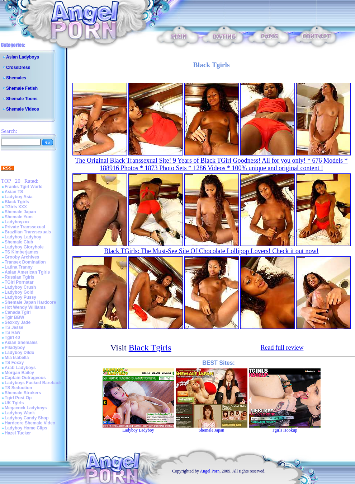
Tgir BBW (14, 317)
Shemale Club (19, 242)
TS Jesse (14, 327)
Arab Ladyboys (20, 367)
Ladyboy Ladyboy (23, 236)
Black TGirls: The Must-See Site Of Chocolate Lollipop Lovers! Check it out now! (211, 251)
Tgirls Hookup (284, 430)
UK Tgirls (14, 402)
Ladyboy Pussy (20, 297)
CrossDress (18, 67)
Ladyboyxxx (17, 221)
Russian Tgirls (19, 277)
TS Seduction (18, 387)
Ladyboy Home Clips (26, 428)
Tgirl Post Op (18, 397)
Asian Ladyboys (22, 57)
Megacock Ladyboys (26, 407)
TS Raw (12, 332)
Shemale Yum (19, 216)
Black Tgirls (17, 201)
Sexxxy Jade (17, 322)
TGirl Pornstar (19, 282)
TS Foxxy (14, 362)
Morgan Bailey (19, 372)
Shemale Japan (20, 211)
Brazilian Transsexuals (28, 231)
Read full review (282, 347)
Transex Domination (25, 262)
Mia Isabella (17, 357)
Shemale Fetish (22, 88)
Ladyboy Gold (19, 292)
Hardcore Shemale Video (30, 422)
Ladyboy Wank (20, 412)
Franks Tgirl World (24, 186)
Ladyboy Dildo (19, 352)
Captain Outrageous (25, 377)
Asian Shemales (21, 342)
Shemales (16, 77)
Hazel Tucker (18, 433)
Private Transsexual (25, 226)
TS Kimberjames (21, 252)
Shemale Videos (22, 109)
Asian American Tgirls (27, 272)
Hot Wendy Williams (25, 307)
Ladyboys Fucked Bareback (33, 382)
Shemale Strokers (23, 392)
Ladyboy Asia (19, 196)
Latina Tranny (19, 267)
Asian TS (14, 191)
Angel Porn (209, 471)
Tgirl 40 (12, 337)
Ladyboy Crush (20, 287)
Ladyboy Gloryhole (24, 247)
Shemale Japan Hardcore (30, 302)
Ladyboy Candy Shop (27, 417)
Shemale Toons (22, 98)
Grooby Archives (22, 257)
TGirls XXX (16, 206)
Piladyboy (15, 347)
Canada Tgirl (18, 312)
